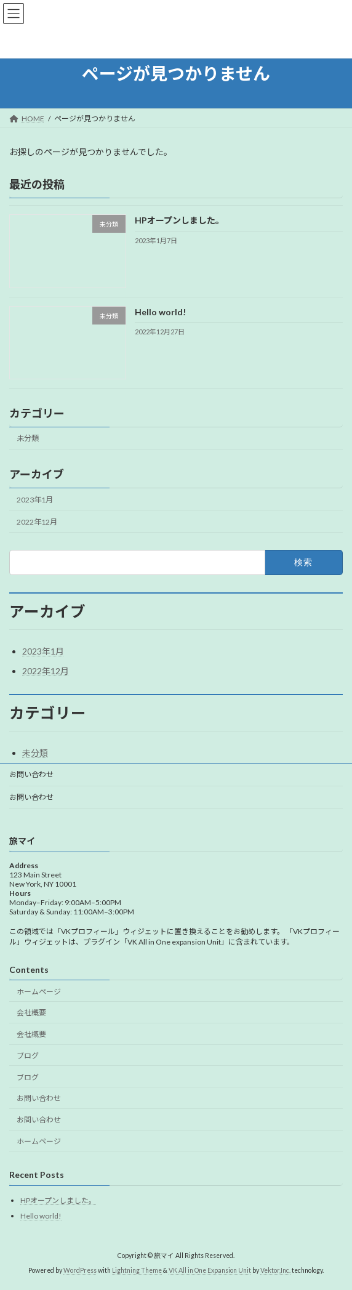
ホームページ (39, 991)
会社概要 (31, 1013)
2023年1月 (35, 499)
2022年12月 (37, 521)
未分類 (28, 438)
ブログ (28, 1055)
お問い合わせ (31, 774)
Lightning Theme (137, 1271)
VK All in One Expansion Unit (210, 1271)
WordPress (80, 1271)
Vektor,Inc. (275, 1271)
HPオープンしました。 (179, 220)
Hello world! (160, 311)
